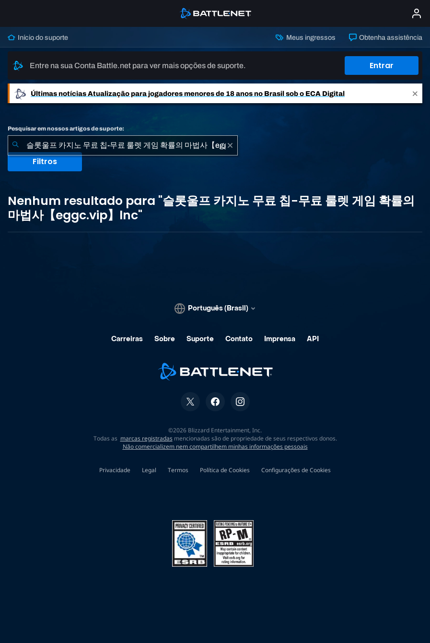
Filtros (45, 161)
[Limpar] (230, 145)
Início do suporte (38, 37)
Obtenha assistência (385, 37)
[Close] (415, 93)
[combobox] (123, 145)
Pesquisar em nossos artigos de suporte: (66, 128)
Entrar (382, 65)
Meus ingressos (305, 37)
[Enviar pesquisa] (15, 145)
